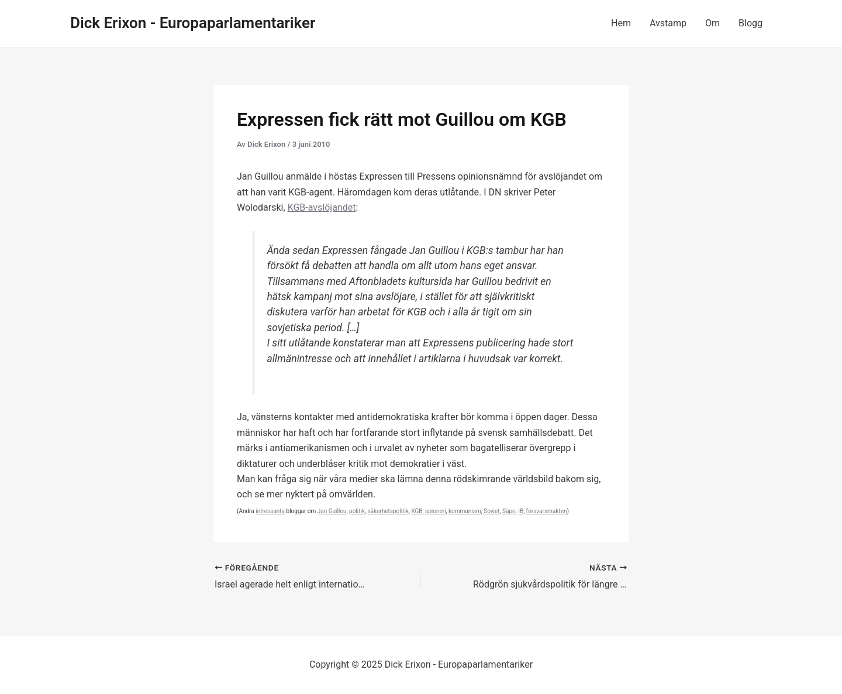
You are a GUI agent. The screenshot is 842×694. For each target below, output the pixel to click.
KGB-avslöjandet (322, 207)
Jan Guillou (332, 511)
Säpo (509, 511)
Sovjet (491, 511)
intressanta (270, 511)
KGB (416, 511)
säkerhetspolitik (387, 511)
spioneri (435, 511)
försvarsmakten (546, 511)
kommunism (464, 511)
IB (520, 511)
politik (357, 511)
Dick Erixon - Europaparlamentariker (192, 23)
